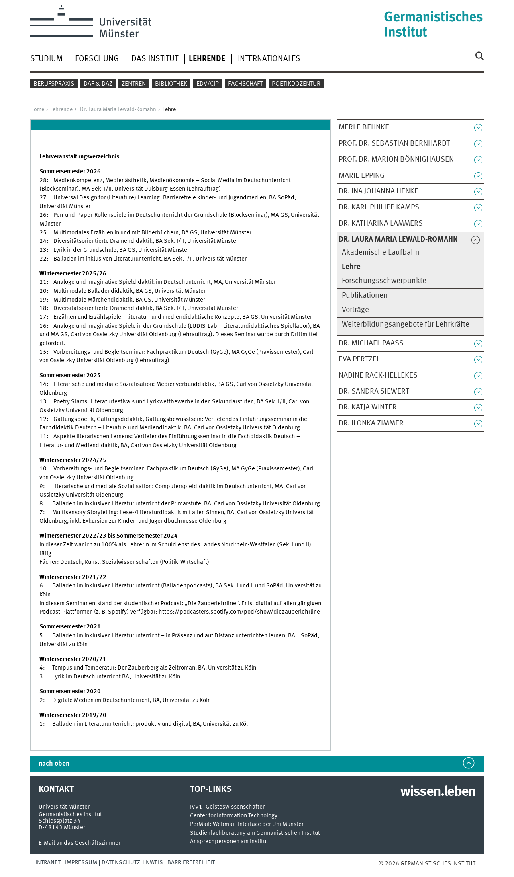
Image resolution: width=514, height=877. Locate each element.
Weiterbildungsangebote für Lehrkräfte (405, 324)
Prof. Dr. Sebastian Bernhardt (394, 143)
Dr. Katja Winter (368, 407)
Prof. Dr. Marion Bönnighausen (396, 159)
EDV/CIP (207, 84)
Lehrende (61, 109)
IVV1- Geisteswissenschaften (228, 807)
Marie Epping (362, 175)
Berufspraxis (53, 84)
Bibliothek (171, 84)
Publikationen (365, 295)
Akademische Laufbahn (381, 252)
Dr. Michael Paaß (371, 343)
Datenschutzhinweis (132, 862)
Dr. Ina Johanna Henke (378, 191)
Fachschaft (245, 84)
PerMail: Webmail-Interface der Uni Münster (247, 825)
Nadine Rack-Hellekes (378, 375)
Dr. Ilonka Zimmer (371, 423)
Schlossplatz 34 (60, 821)
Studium (46, 59)
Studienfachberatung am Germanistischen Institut (255, 833)
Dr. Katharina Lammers (381, 223)
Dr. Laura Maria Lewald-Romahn (118, 109)
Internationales (269, 59)
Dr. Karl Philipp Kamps (379, 207)
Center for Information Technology (233, 816)
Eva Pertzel (359, 359)
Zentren (134, 84)
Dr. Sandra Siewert (374, 391)
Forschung (97, 59)
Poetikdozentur (296, 84)
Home (37, 109)
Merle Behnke (364, 127)
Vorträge (355, 310)
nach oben (54, 763)
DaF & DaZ (98, 84)
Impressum (81, 862)
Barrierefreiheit (191, 862)
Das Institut (154, 59)
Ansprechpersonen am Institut (229, 842)
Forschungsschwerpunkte (384, 281)
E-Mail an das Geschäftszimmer (79, 843)
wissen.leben (437, 792)
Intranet (48, 862)
